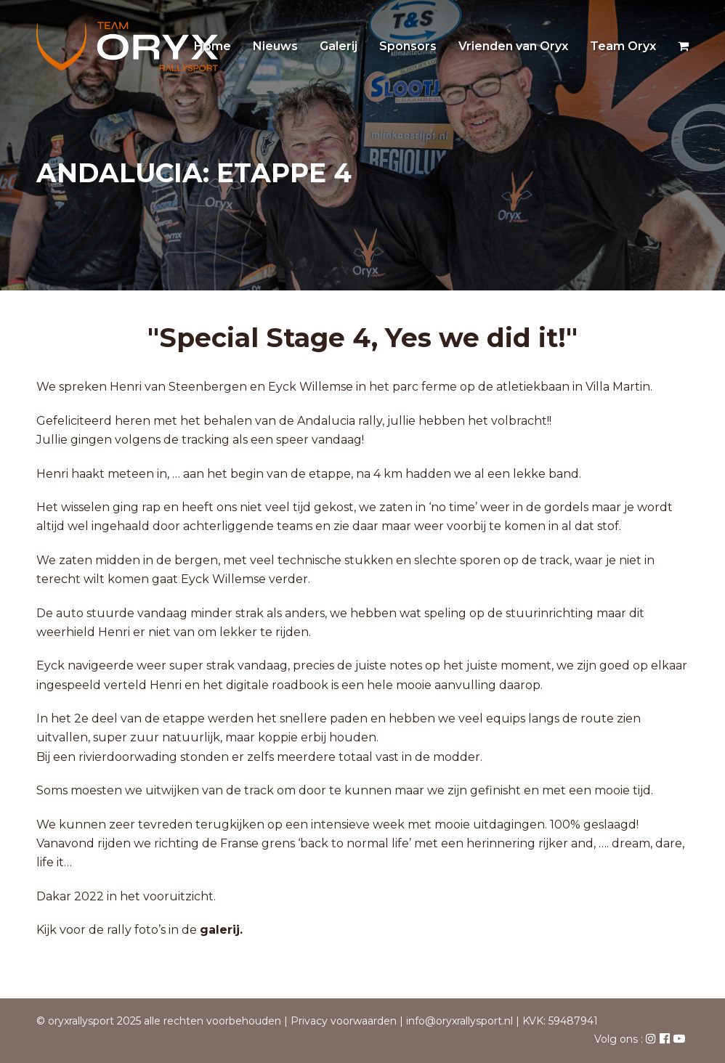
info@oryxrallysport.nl (459, 1020)
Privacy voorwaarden (344, 1020)
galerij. (221, 930)
